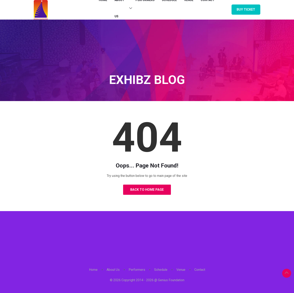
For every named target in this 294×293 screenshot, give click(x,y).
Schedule (160, 270)
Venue (180, 270)
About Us (113, 270)
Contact (199, 270)
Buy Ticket (246, 9)
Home (93, 270)
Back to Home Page (147, 190)
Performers (137, 270)
